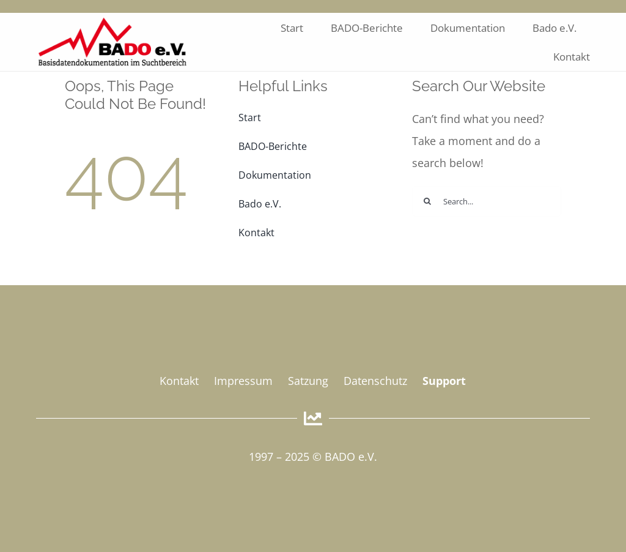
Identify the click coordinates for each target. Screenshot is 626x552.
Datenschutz (375, 380)
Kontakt (179, 380)
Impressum (243, 380)
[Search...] (486, 201)
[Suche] (427, 201)
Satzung (308, 380)
